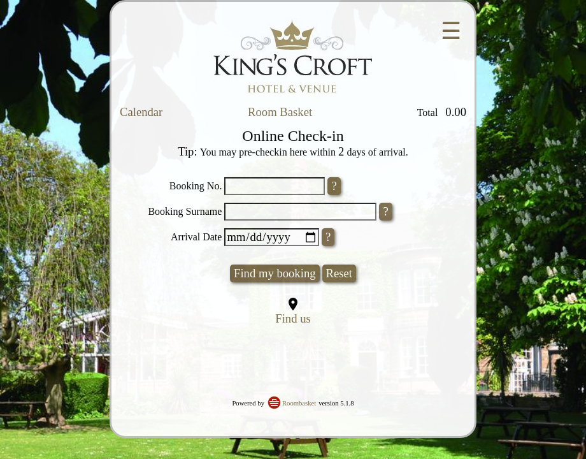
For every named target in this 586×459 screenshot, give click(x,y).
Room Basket (280, 112)
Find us (292, 318)
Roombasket (299, 403)
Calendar (141, 112)
